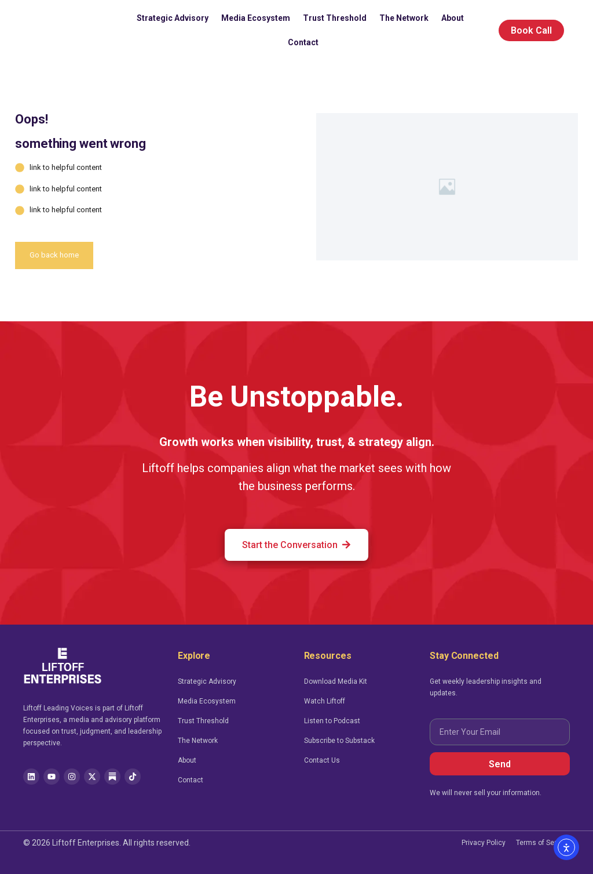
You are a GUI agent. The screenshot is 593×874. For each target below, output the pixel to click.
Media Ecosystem (255, 18)
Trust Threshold (335, 18)
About (452, 18)
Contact (303, 42)
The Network (404, 18)
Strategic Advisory (172, 18)
